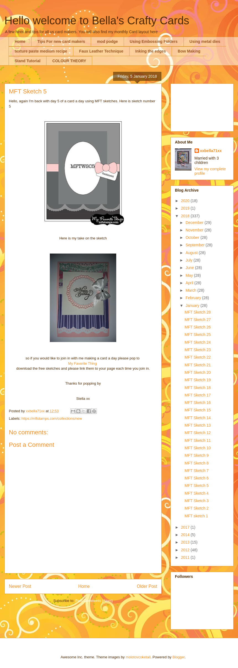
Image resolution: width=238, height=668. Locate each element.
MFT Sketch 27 (198, 319)
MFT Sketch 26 (198, 327)
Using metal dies (205, 41)
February (193, 298)
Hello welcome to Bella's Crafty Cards (96, 20)
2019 (186, 208)
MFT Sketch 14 (198, 418)
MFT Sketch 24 (198, 342)
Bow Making (189, 51)
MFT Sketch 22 (198, 357)
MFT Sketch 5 (197, 485)
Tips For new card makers (61, 41)
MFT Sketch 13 (198, 425)
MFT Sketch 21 (198, 365)
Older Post (147, 586)
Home (20, 41)
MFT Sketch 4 (197, 493)
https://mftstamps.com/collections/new (52, 418)
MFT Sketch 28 (198, 312)
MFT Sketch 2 (197, 508)
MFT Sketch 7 (197, 470)
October (192, 237)
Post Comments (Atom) (94, 601)
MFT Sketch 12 (198, 432)
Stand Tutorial (27, 61)
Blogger (178, 657)
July (189, 260)
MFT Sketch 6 (197, 478)
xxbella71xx (211, 150)
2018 (186, 216)
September (195, 245)
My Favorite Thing (82, 363)
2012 (186, 550)
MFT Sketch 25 (198, 334)
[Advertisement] (202, 106)
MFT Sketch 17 (198, 395)
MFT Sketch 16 (198, 402)
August (191, 253)
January (192, 305)
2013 (186, 542)
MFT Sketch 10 (198, 448)
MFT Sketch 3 (197, 501)
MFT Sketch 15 (198, 410)
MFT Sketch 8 (197, 463)
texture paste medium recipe (41, 51)
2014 (186, 535)
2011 (186, 557)
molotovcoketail (138, 657)
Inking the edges (150, 51)
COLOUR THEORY (69, 61)
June (190, 267)
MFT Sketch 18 (198, 387)
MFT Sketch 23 (198, 350)
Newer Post (20, 586)
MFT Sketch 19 (198, 380)
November (194, 230)
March (191, 290)
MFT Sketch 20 (198, 372)
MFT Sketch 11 (198, 440)
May (189, 275)
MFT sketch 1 (196, 516)
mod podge (107, 41)
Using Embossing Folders (154, 41)
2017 (186, 527)
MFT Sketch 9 (197, 455)
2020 (186, 201)
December (194, 222)
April (189, 283)
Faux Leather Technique (101, 51)
